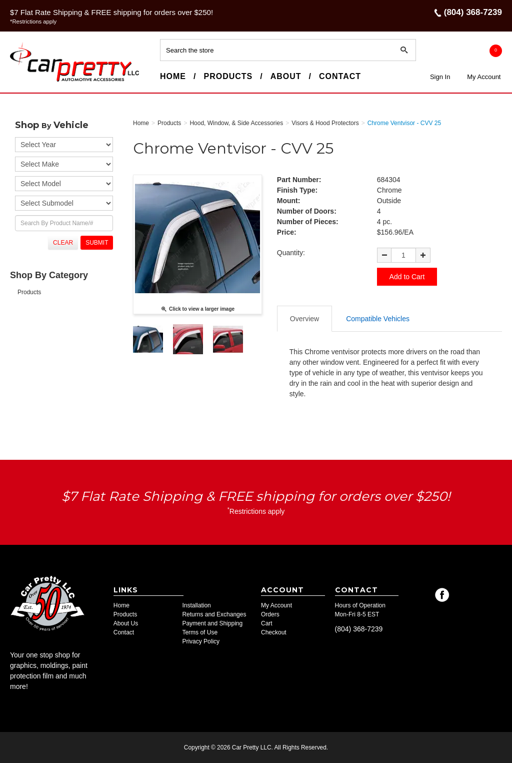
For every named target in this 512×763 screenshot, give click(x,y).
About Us (126, 623)
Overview (304, 319)
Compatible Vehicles (378, 319)
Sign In (440, 77)
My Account (483, 77)
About (286, 76)
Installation (196, 605)
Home (173, 76)
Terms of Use (200, 632)
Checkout (273, 632)
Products (228, 76)
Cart (266, 623)
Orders (270, 614)
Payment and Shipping (212, 623)
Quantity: (291, 253)
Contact (340, 76)
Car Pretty (28, 81)
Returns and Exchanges (214, 614)
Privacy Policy (201, 641)
